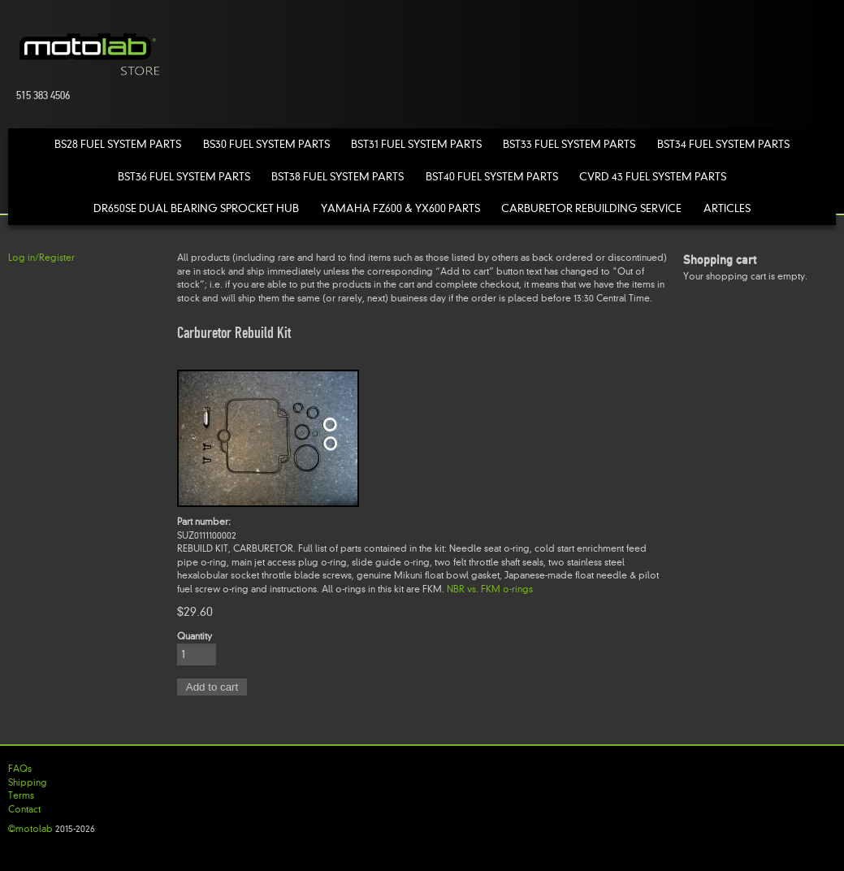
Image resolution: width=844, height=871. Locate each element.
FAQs (20, 768)
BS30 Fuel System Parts (266, 144)
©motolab (30, 828)
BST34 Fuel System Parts (723, 144)
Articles (727, 208)
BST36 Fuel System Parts (184, 177)
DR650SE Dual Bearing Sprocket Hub (196, 208)
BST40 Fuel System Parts (492, 177)
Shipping (27, 782)
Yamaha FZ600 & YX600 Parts (400, 208)
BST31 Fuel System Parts (416, 144)
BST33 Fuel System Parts (569, 144)
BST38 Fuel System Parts (337, 177)
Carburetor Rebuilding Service (591, 208)
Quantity (194, 636)
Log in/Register (41, 257)
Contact (24, 809)
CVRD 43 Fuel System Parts (652, 177)
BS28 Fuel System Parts (117, 144)
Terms (21, 795)
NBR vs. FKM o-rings (490, 589)
